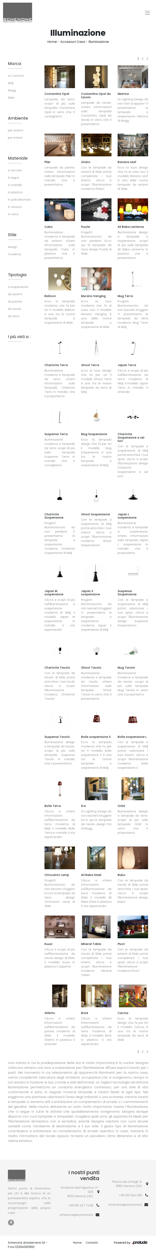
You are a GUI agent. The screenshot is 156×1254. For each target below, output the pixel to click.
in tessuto (15, 207)
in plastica (15, 192)
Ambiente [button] (18, 118)
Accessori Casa (72, 41)
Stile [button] (12, 235)
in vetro (13, 214)
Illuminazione (98, 41)
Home (52, 41)
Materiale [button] (18, 158)
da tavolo (14, 309)
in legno (13, 178)
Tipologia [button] (17, 275)
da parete (15, 301)
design (12, 247)
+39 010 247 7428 (80, 1205)
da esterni (15, 294)
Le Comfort (16, 76)
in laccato (15, 170)
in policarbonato (19, 200)
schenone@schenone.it (76, 1215)
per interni (15, 138)
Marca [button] (14, 63)
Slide (11, 98)
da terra (13, 316)
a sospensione (18, 287)
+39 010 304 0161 (130, 1195)
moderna (14, 254)
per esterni (15, 130)
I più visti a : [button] (19, 336)
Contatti (92, 1243)
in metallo (15, 185)
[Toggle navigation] (147, 13)
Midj (10, 83)
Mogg (12, 90)
